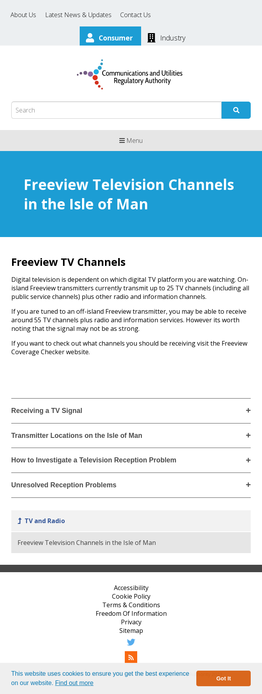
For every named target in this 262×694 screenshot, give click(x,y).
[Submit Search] (236, 110)
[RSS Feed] (131, 661)
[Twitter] (131, 646)
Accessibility (131, 587)
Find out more (74, 683)
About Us (23, 15)
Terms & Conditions (131, 605)
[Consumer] (110, 36)
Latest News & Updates (78, 15)
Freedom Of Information (131, 613)
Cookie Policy (131, 596)
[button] (96, 684)
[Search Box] (116, 110)
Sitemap (131, 630)
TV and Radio (44, 521)
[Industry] (166, 37)
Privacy (131, 622)
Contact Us (135, 15)
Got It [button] (223, 678)
